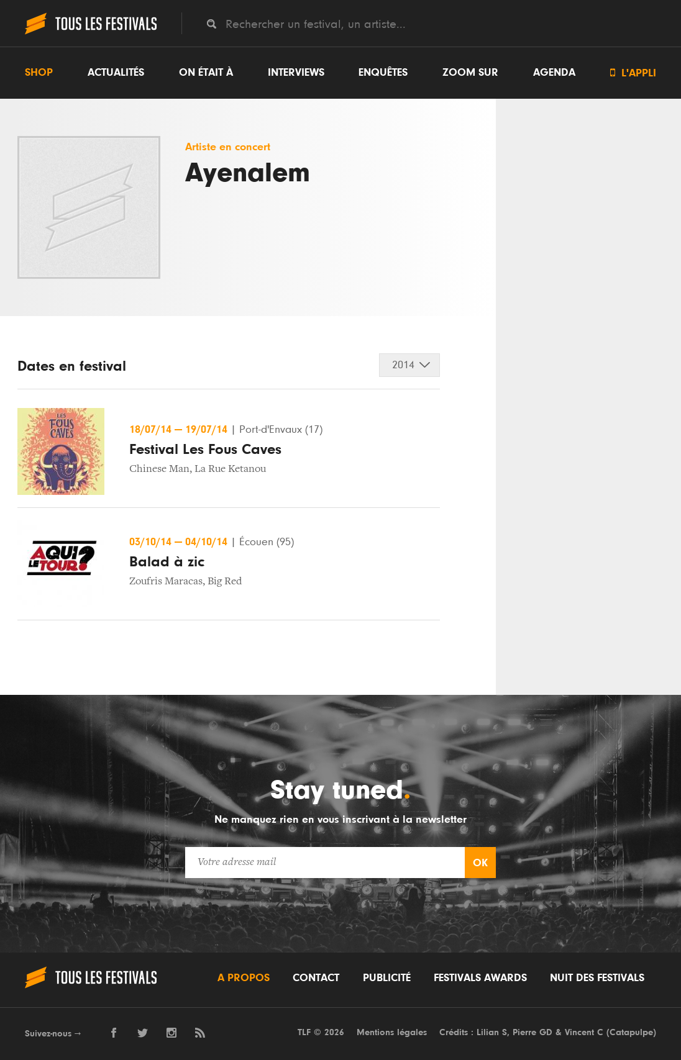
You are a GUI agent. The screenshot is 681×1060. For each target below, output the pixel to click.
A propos (243, 978)
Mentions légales (392, 1032)
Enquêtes (383, 72)
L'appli (633, 73)
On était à (206, 72)
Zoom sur (470, 72)
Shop (39, 72)
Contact (316, 978)
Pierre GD (532, 1032)
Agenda (554, 72)
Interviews (296, 72)
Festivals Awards (480, 978)
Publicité (387, 978)
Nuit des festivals (597, 978)
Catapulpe (631, 1032)
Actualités (116, 72)
